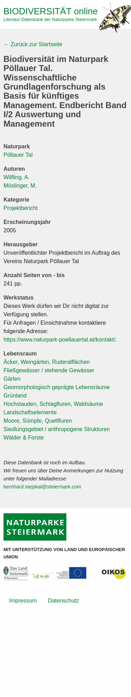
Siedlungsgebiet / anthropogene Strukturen (56, 429)
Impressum (23, 601)
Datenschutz (63, 601)
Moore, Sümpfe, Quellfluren (37, 421)
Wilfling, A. (16, 177)
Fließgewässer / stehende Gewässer (48, 370)
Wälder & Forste (23, 438)
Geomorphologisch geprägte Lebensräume (56, 387)
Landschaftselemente (30, 412)
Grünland (15, 396)
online (50, 11)
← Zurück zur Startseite (32, 44)
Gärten (12, 379)
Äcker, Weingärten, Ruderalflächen (46, 362)
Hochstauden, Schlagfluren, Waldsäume (53, 404)
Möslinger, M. (20, 186)
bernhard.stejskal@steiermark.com (42, 487)
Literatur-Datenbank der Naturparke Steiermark (50, 19)
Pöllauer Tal (17, 155)
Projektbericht (20, 208)
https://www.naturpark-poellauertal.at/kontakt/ (59, 340)
